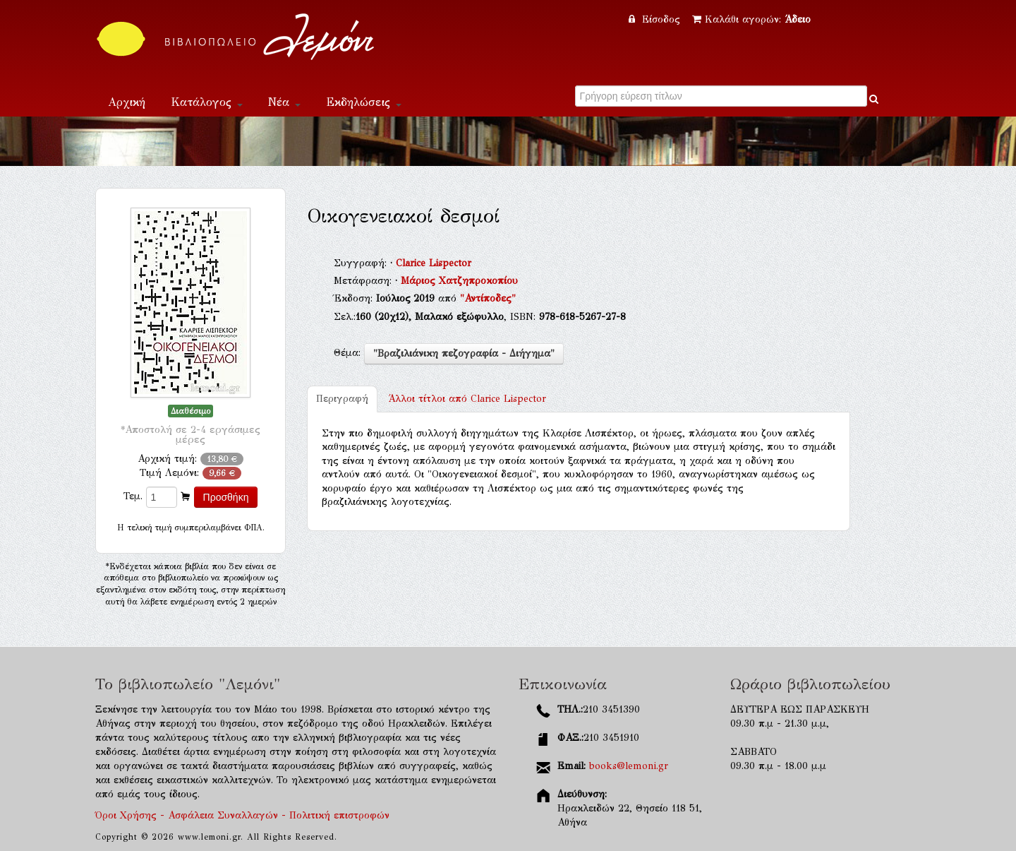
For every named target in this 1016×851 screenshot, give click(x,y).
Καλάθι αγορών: (751, 19)
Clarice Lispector (433, 263)
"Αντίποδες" (488, 298)
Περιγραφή (342, 399)
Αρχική (126, 102)
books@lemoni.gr (628, 766)
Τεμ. (133, 496)
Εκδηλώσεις (363, 102)
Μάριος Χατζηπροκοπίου (459, 281)
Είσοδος (656, 19)
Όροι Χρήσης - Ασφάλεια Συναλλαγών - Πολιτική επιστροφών (242, 815)
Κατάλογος (207, 102)
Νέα (284, 102)
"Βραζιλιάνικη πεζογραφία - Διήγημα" (464, 353)
